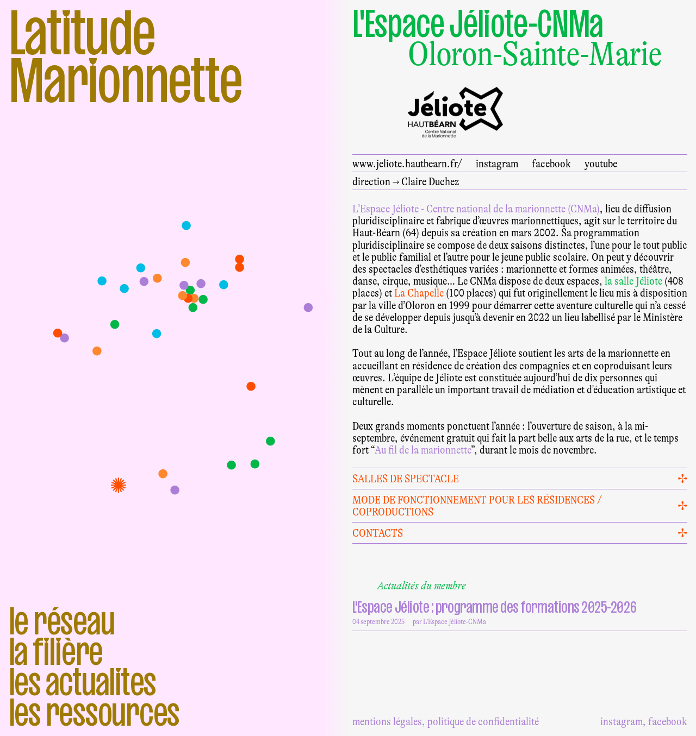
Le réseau (62, 620)
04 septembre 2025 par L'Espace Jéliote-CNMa (515, 611)
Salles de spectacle (405, 478)
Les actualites (83, 681)
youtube (601, 163)
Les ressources (94, 712)
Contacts (377, 532)
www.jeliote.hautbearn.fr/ (407, 163)
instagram (497, 163)
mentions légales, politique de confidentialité (445, 721)
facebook (551, 163)
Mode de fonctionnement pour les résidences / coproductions (477, 505)
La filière (56, 651)
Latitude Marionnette (126, 56)
